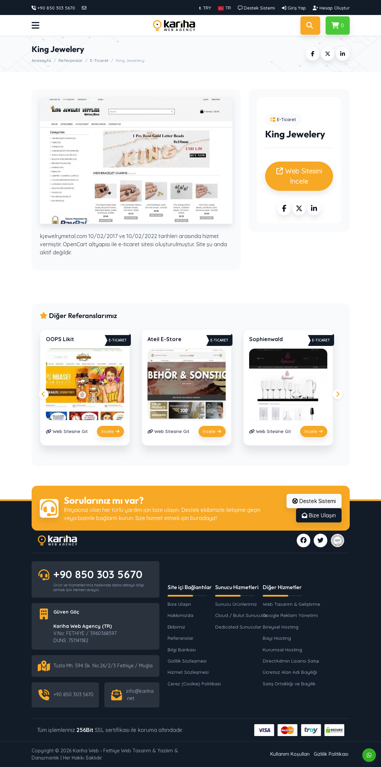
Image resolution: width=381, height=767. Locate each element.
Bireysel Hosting (280, 627)
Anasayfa (41, 60)
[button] (224, 8)
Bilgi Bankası (182, 649)
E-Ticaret (99, 60)
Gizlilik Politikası (331, 754)
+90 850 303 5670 (97, 574)
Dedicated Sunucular (238, 627)
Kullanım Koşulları (290, 754)
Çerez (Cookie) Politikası (194, 683)
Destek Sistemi (314, 501)
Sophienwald (266, 339)
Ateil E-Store (164, 339)
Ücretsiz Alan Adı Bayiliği (290, 672)
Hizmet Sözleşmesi (188, 672)
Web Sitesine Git (67, 431)
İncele (110, 431)
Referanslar (70, 60)
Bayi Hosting (277, 638)
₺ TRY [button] (205, 8)
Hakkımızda (180, 615)
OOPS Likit (60, 339)
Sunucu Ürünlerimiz (236, 604)
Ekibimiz (176, 627)
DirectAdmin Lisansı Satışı (290, 661)
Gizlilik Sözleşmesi (187, 661)
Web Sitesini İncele (299, 176)
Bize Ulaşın (319, 515)
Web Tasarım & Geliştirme (290, 604)
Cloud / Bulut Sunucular (241, 615)
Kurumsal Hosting (282, 649)
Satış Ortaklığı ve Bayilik (289, 683)
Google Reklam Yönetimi (290, 615)
